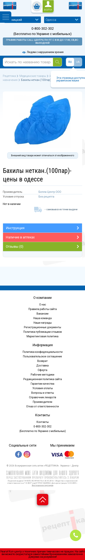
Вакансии (42, 313)
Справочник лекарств (42, 397)
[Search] (57, 62)
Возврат (42, 360)
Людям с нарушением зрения (43, 52)
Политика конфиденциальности (43, 351)
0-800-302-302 (42, 28)
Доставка (42, 365)
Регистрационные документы (42, 327)
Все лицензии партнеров (42, 485)
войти (48, 10)
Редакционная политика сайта (42, 379)
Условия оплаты (42, 388)
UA (78, 61)
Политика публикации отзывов (42, 331)
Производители (42, 401)
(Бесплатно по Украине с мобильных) (42, 34)
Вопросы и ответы (42, 392)
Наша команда (42, 318)
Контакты (43, 421)
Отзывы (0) (14, 246)
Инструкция (15, 228)
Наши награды (43, 322)
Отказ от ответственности (42, 406)
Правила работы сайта (42, 309)
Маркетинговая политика (42, 336)
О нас (42, 304)
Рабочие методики (42, 374)
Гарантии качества (42, 383)
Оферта (42, 370)
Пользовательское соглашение (42, 356)
